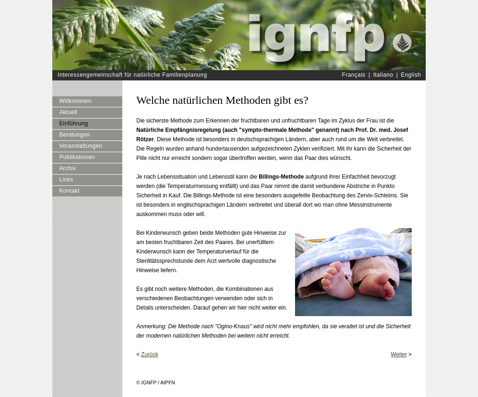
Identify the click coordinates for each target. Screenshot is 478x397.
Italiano (383, 75)
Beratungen (74, 134)
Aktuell (68, 112)
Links (66, 179)
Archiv (67, 168)
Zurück (149, 354)
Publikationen (77, 157)
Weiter (399, 354)
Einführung (73, 123)
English (411, 75)
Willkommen (75, 101)
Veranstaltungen (80, 146)
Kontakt (69, 191)
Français (354, 75)
